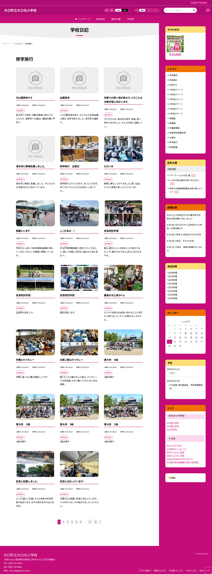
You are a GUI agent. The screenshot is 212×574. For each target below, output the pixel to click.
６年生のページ (176, 113)
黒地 (124, 10)
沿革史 (172, 137)
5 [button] (76, 522)
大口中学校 (173, 429)
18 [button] (95, 522)
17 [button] (90, 522)
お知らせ (173, 84)
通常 (111, 10)
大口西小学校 (173, 426)
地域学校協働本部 (177, 132)
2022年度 (172, 287)
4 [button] (72, 522)
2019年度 (172, 298)
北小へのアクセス (174, 445)
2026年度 (172, 272)
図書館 (172, 123)
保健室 (172, 118)
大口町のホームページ (176, 448)
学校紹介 (173, 80)
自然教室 (173, 147)
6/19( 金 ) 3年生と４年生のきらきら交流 (184, 234)
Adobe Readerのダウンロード (180, 458)
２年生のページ (176, 94)
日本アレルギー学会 (175, 455)
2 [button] (63, 522)
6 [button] (80, 522)
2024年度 (172, 279)
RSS (173, 477)
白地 (118, 10)
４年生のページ (176, 103)
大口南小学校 (173, 422)
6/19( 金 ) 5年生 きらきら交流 (180, 240)
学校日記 (100, 19)
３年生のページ (176, 99)
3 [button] (67, 522)
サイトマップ (202, 553)
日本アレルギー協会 (175, 452)
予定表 (130, 19)
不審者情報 (174, 127)
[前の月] (167, 321)
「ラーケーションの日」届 (182, 175)
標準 (142, 10)
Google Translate (199, 2)
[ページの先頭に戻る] (208, 570)
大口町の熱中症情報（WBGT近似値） (183, 462)
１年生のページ (176, 89)
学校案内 (173, 75)
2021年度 (172, 291)
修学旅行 (173, 142)
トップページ (84, 19)
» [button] (100, 522)
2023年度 (172, 283)
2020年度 (172, 294)
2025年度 (172, 276)
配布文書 (116, 19)
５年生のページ (176, 108)
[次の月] (203, 321)
